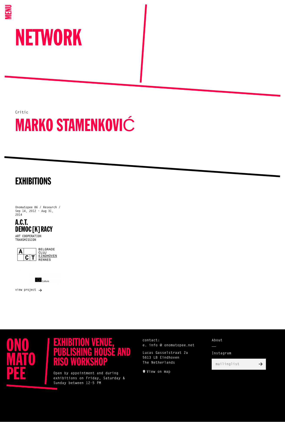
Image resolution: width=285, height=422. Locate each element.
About (217, 340)
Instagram (221, 353)
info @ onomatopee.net (172, 345)
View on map (158, 372)
